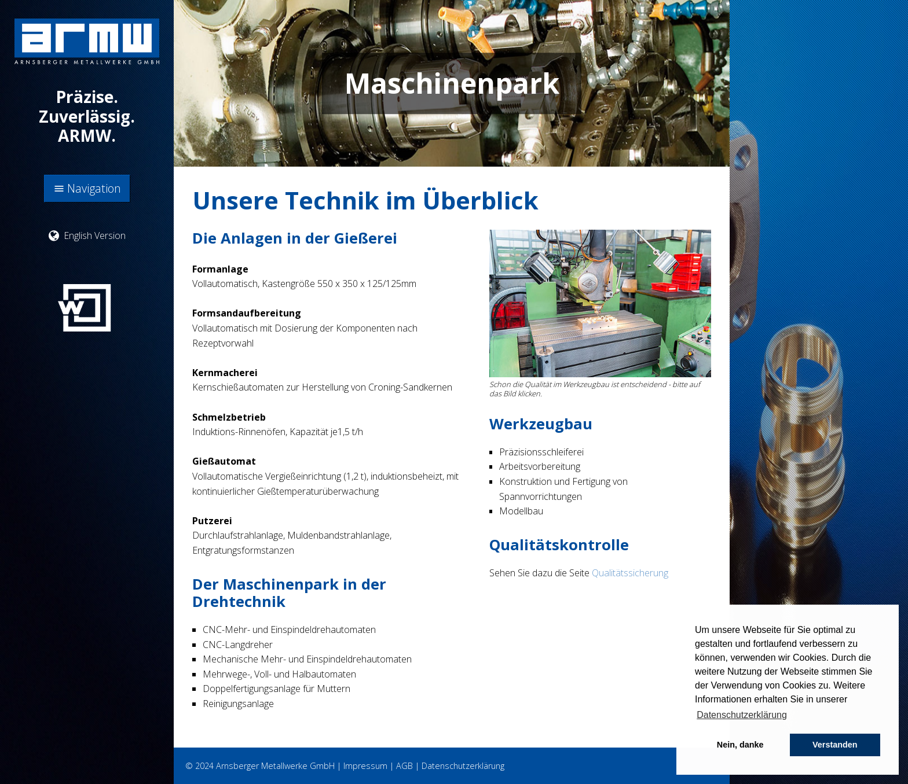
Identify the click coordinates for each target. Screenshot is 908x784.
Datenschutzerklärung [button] (742, 715)
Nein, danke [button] (740, 744)
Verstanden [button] (835, 744)
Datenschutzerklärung (463, 765)
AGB (404, 765)
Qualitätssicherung (630, 572)
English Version (87, 235)
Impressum (365, 765)
